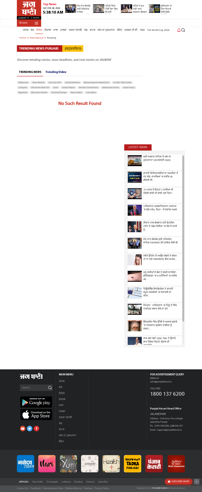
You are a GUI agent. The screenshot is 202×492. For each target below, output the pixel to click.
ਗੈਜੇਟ (119, 30)
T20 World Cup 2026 (158, 30)
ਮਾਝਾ (55, 30)
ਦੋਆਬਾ (47, 30)
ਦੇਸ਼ (32, 30)
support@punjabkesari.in (169, 430)
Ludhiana (66, 482)
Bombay (78, 482)
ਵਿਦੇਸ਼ (39, 30)
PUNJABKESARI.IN (159, 488)
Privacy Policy (102, 488)
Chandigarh (52, 482)
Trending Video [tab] (55, 72)
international (36, 38)
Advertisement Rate (53, 488)
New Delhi (38, 482)
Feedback (36, 488)
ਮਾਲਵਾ (63, 30)
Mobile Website (73, 488)
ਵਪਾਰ (92, 30)
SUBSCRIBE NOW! (178, 481)
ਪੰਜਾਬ (25, 30)
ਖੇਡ (86, 30)
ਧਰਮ (142, 30)
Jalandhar (103, 482)
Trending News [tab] (30, 72)
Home (22, 38)
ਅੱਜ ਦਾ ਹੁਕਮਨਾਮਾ (106, 30)
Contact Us (22, 488)
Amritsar (90, 482)
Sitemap (88, 488)
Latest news (138, 147)
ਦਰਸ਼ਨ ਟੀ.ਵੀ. (131, 30)
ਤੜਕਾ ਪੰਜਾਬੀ (75, 30)
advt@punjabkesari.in (161, 382)
